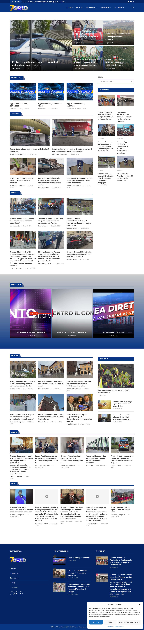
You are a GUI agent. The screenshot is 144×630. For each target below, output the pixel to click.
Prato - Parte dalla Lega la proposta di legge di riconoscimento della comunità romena (79, 417)
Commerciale (14, 573)
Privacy (12, 583)
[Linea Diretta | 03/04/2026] (113, 313)
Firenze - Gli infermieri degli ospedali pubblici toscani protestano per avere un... (86, 62)
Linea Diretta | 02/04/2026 (79, 558)
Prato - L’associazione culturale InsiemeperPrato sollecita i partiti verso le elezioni (79, 383)
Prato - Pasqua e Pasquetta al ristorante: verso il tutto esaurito (21, 180)
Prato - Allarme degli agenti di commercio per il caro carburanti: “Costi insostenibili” (72, 150)
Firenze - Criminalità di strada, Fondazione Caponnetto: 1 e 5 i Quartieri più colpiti (79, 254)
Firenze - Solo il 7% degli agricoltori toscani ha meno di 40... (122, 403)
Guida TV (70, 8)
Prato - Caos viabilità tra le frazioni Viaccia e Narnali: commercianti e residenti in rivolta (49, 181)
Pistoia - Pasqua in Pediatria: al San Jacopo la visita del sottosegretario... (105, 115)
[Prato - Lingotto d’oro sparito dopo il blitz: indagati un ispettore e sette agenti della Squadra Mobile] (41, 45)
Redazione (13, 109)
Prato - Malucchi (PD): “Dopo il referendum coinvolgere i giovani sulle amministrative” (22, 416)
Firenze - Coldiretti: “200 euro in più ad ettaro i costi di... (113, 391)
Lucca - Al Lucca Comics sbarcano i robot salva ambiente (77, 572)
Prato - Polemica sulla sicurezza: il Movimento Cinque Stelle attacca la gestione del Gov (22, 383)
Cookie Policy (110, 626)
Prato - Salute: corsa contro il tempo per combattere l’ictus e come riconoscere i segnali (122, 459)
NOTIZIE (79, 8)
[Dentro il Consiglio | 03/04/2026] (72, 313)
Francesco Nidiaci (44, 264)
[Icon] (23, 92)
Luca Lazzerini (15, 226)
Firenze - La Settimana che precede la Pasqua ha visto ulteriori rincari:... (124, 116)
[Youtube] (131, 1)
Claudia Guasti (43, 188)
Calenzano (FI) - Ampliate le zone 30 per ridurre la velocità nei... (125, 177)
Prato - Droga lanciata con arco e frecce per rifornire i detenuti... (118, 37)
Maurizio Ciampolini (17, 154)
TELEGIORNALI (91, 8)
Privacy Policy (119, 626)
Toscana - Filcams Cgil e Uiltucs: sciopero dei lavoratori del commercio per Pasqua (50, 220)
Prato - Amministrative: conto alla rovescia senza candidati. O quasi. (50, 383)
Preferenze (14, 587)
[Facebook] (128, 1)
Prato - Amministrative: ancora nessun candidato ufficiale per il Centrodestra (51, 416)
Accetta (96, 622)
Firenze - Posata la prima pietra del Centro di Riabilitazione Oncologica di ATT (72, 459)
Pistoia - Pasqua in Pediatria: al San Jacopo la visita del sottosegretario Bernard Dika (121, 561)
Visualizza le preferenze (129, 622)
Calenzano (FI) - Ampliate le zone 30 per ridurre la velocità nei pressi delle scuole (80, 180)
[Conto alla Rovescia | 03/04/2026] (30, 313)
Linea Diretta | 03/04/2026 (113, 332)
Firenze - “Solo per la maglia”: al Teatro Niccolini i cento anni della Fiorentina (21, 509)
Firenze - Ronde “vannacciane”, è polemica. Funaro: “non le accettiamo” (22, 220)
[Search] (133, 7)
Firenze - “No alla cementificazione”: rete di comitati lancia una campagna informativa (79, 221)
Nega (110, 622)
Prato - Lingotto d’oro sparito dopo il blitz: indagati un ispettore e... (36, 63)
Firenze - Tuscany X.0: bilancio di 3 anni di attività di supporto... (121, 417)
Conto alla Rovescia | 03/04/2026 (30, 332)
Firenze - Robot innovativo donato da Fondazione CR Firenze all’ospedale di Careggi (79, 588)
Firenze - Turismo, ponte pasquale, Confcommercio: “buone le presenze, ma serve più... (106, 146)
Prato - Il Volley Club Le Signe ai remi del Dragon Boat (120, 509)
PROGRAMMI (105, 8)
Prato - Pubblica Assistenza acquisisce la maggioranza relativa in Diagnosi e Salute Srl (46, 459)
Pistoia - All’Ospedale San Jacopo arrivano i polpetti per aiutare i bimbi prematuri (96, 459)
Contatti (13, 569)
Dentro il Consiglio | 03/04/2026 (72, 332)
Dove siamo (14, 578)
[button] (140, 604)
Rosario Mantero (16, 268)
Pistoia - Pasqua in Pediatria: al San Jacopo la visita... (47, 2)
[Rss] (133, 1)
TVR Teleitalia (119, 8)
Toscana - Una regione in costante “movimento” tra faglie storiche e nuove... (116, 62)
